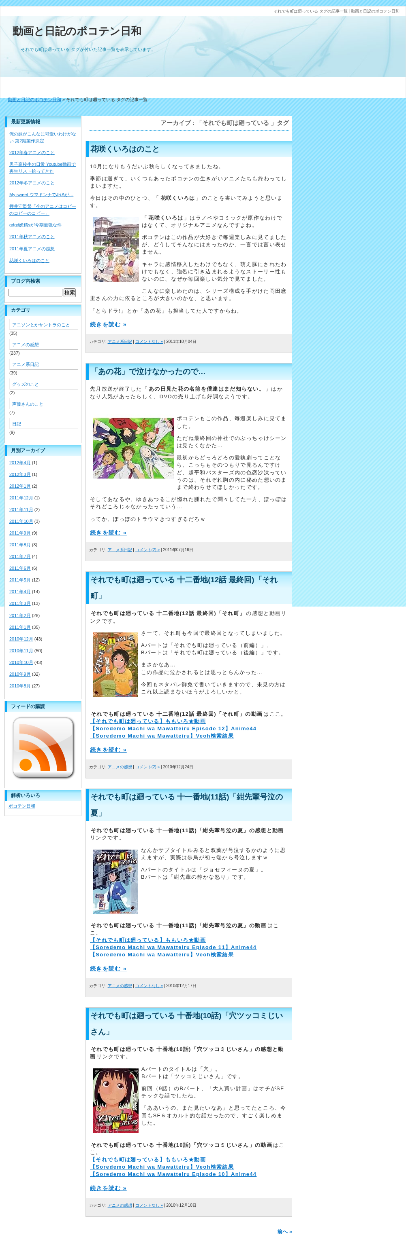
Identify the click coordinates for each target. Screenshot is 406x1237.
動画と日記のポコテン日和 (77, 31)
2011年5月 (20, 579)
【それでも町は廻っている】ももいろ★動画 (148, 721)
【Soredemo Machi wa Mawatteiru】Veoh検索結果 (162, 736)
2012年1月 (20, 486)
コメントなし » (149, 341)
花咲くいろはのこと (125, 149)
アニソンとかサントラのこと (41, 324)
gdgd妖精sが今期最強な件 (35, 224)
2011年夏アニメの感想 (32, 248)
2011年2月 (20, 615)
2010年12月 (21, 638)
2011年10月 (21, 521)
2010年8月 (20, 685)
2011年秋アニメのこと (32, 236)
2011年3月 (20, 603)
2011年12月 (21, 497)
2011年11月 (21, 509)
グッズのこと (25, 384)
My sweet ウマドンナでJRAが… (41, 194)
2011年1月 (20, 627)
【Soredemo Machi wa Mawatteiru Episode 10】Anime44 (173, 1174)
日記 (16, 423)
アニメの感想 (120, 767)
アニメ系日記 (120, 341)
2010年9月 (20, 674)
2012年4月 (20, 462)
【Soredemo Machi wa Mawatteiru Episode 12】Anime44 (173, 728)
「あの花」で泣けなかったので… (148, 371)
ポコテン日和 (22, 806)
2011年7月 (20, 556)
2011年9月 (20, 533)
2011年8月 (20, 544)
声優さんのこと (27, 404)
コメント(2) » (147, 550)
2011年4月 (20, 591)
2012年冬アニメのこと (32, 182)
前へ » (284, 1232)
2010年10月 (21, 662)
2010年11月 (21, 650)
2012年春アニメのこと (32, 152)
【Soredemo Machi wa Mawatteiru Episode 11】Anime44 (173, 947)
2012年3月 (20, 474)
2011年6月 (20, 568)
